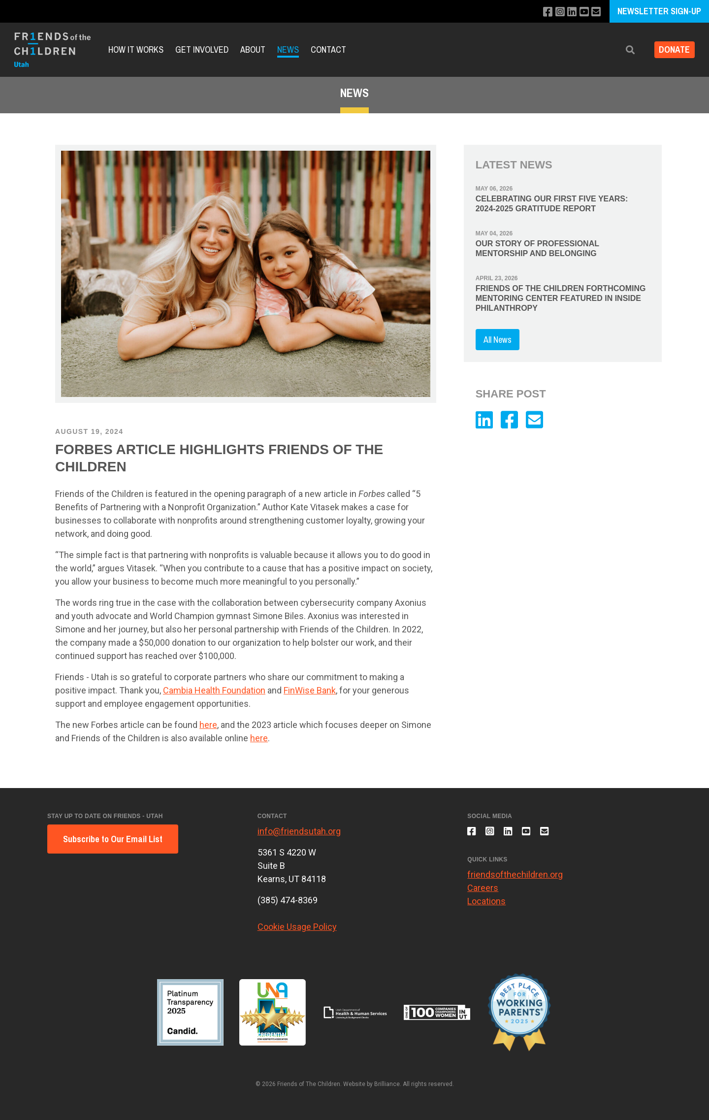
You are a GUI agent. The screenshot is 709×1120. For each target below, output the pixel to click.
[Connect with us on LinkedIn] (569, 12)
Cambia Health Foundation (214, 690)
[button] (623, 50)
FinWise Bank (310, 690)
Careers (482, 892)
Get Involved (201, 49)
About (252, 49)
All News (497, 339)
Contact (328, 49)
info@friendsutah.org (299, 831)
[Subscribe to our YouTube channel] (582, 12)
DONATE (671, 50)
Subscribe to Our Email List (112, 839)
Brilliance (387, 1084)
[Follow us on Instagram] (555, 12)
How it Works (135, 49)
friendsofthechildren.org (515, 879)
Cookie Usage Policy (297, 927)
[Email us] (595, 12)
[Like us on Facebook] (542, 12)
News (288, 49)
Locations (486, 905)
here (208, 725)
